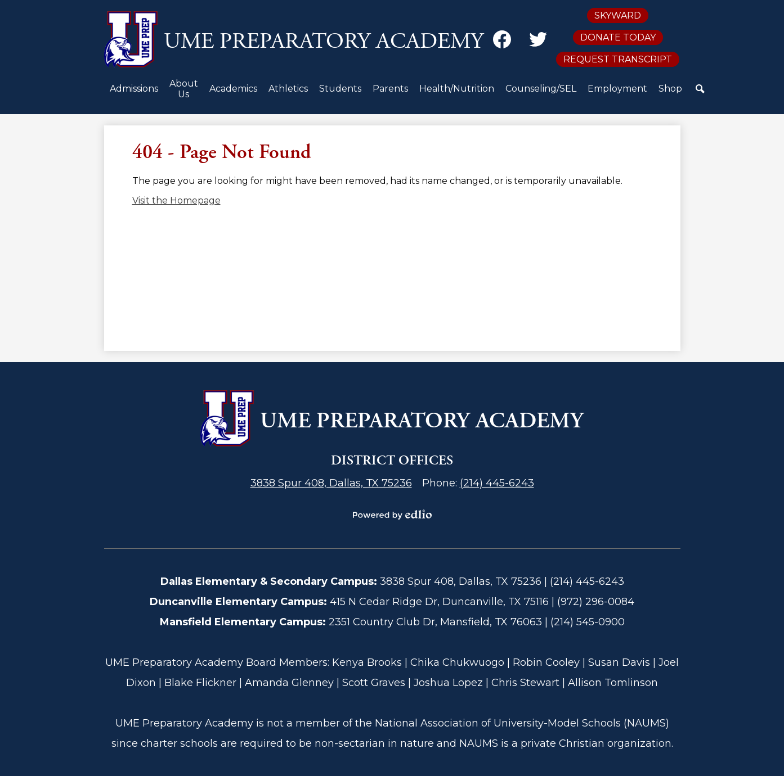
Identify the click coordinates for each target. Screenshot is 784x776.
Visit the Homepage (176, 200)
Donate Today (618, 37)
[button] (134, 93)
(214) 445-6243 (497, 483)
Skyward (617, 15)
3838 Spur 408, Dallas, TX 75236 (331, 483)
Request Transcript (617, 59)
